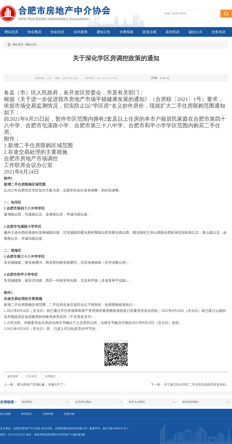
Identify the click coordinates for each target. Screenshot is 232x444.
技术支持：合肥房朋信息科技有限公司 (64, 428)
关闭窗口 (50, 376)
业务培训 (218, 32)
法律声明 (48, 413)
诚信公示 (195, 32)
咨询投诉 (172, 32)
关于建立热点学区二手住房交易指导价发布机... (196, 384)
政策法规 (149, 32)
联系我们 (26, 413)
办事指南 (126, 32)
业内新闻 (80, 32)
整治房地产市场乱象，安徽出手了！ (42, 384)
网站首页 (11, 32)
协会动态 (57, 32)
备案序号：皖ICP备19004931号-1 (108, 428)
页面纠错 (69, 413)
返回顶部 (12, 376)
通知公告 (103, 32)
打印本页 (31, 376)
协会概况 (34, 32)
